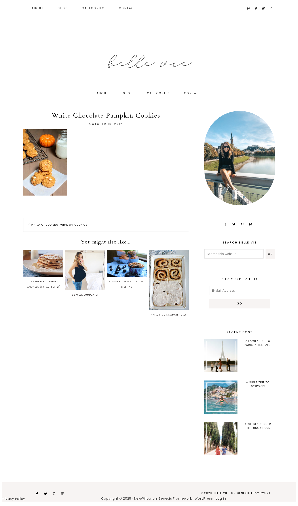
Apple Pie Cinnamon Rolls (169, 283)
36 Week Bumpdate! (85, 273)
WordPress (204, 498)
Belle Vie (149, 61)
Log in (221, 498)
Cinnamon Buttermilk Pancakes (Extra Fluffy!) (43, 269)
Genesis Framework (254, 493)
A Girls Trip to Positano (258, 384)
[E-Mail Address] (239, 290)
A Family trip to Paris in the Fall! (258, 343)
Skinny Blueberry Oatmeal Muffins (127, 269)
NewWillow (142, 498)
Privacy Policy (13, 498)
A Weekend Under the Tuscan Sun (258, 426)
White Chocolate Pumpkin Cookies (59, 225)
